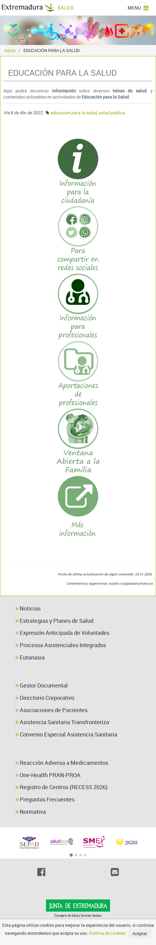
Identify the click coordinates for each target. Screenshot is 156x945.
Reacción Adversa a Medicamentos (61, 762)
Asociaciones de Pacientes (51, 710)
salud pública (111, 113)
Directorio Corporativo (44, 697)
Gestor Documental (41, 685)
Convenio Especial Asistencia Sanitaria (66, 734)
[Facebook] (41, 872)
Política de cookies (107, 933)
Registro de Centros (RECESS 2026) (61, 787)
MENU (138, 8)
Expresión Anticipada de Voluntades (62, 632)
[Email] (114, 872)
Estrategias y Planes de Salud (54, 620)
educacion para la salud (73, 113)
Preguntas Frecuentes (45, 799)
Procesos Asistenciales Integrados (60, 645)
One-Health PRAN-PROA (47, 775)
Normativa (30, 811)
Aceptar (139, 933)
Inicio (10, 50)
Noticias (28, 608)
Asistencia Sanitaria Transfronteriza (62, 722)
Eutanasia (30, 657)
